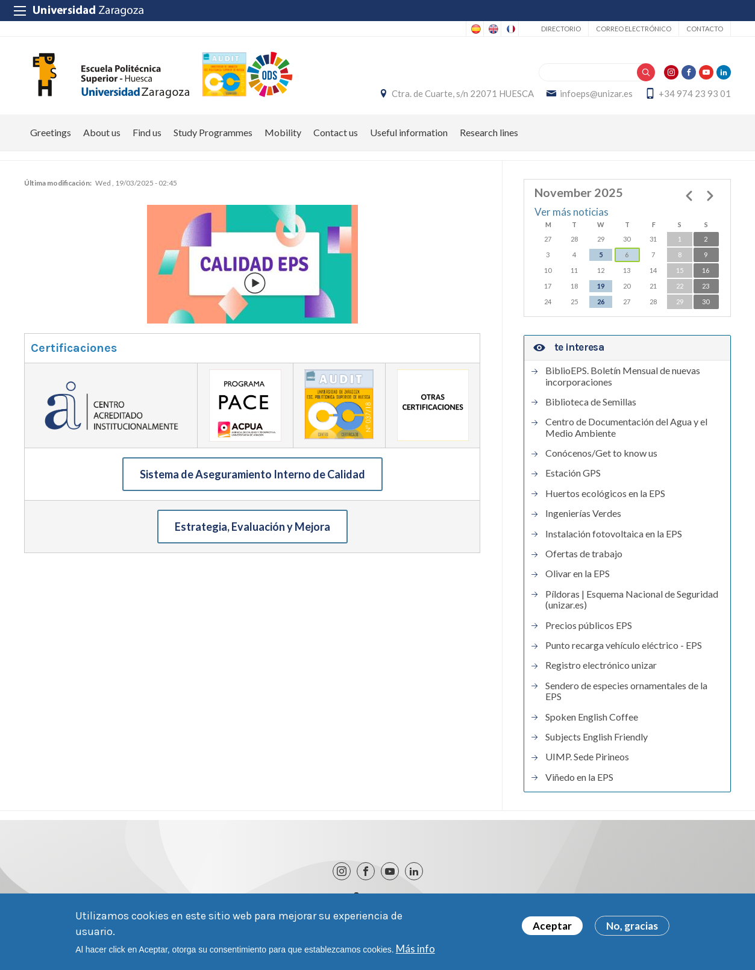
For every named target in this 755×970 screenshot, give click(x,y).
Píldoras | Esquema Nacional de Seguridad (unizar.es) (631, 599)
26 (600, 301)
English (492, 29)
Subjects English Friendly (596, 736)
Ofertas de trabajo (583, 553)
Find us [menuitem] (147, 132)
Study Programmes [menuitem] (213, 132)
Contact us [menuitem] (335, 132)
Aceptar (552, 927)
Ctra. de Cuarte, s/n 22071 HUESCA (463, 93)
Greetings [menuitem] (50, 132)
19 (600, 286)
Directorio (561, 29)
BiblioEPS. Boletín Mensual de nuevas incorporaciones (622, 376)
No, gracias (632, 927)
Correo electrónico (633, 29)
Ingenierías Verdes (583, 513)
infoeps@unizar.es (596, 93)
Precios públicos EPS (588, 625)
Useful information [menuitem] (409, 132)
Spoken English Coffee (591, 717)
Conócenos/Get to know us (601, 453)
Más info (415, 949)
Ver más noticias (571, 211)
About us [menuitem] (102, 132)
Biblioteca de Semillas (590, 401)
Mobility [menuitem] (283, 132)
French (509, 29)
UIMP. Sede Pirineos (587, 756)
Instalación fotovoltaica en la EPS (613, 533)
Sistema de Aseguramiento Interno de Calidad (252, 474)
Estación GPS (573, 473)
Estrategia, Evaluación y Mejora (252, 526)
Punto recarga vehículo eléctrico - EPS (623, 645)
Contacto (704, 29)
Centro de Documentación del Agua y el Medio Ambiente (626, 427)
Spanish (474, 29)
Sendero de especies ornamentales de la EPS (626, 691)
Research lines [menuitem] (489, 132)
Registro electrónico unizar (601, 665)
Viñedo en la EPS (579, 777)
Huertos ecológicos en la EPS (605, 493)
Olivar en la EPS (577, 573)
